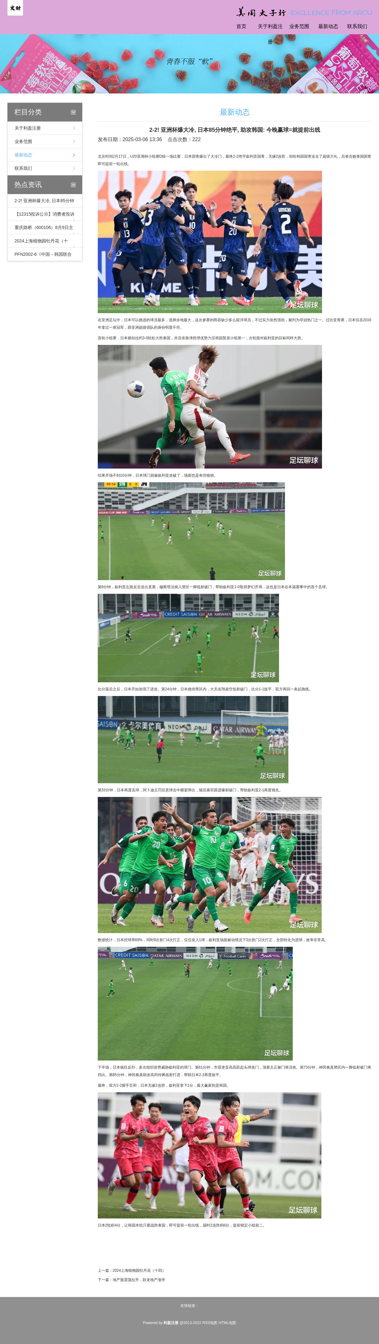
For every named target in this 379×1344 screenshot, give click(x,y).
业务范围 (299, 26)
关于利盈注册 (270, 34)
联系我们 (357, 26)
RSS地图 (210, 1323)
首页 (241, 26)
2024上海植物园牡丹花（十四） (139, 1270)
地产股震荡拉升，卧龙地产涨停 (139, 1280)
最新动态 (328, 26)
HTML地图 (227, 1323)
